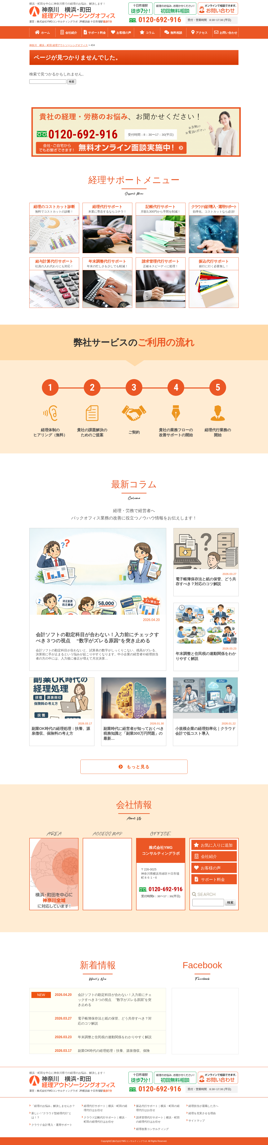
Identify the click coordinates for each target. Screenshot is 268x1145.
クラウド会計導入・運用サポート (51, 1124)
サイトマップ (196, 1120)
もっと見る (138, 766)
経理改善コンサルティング (152, 1129)
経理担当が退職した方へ (203, 1106)
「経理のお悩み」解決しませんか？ (53, 1106)
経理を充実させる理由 (202, 1113)
